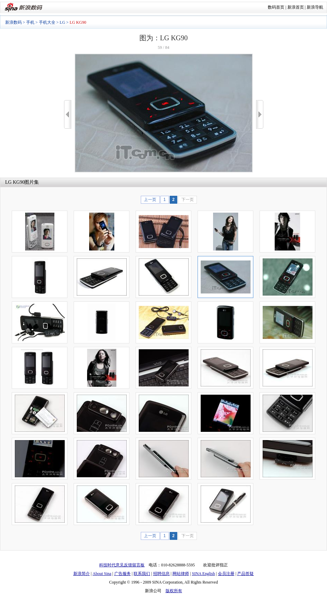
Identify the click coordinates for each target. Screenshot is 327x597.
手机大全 (47, 22)
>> (259, 114)
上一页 (150, 199)
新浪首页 (295, 7)
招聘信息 (161, 573)
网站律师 (180, 573)
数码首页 (276, 7)
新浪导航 (315, 7)
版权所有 (174, 590)
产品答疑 (245, 573)
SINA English (203, 573)
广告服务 (122, 573)
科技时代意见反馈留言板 (122, 565)
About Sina (102, 573)
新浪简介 (81, 573)
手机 (30, 22)
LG (62, 22)
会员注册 (226, 573)
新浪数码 (13, 22)
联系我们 (142, 573)
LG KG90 (14, 182)
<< (67, 114)
